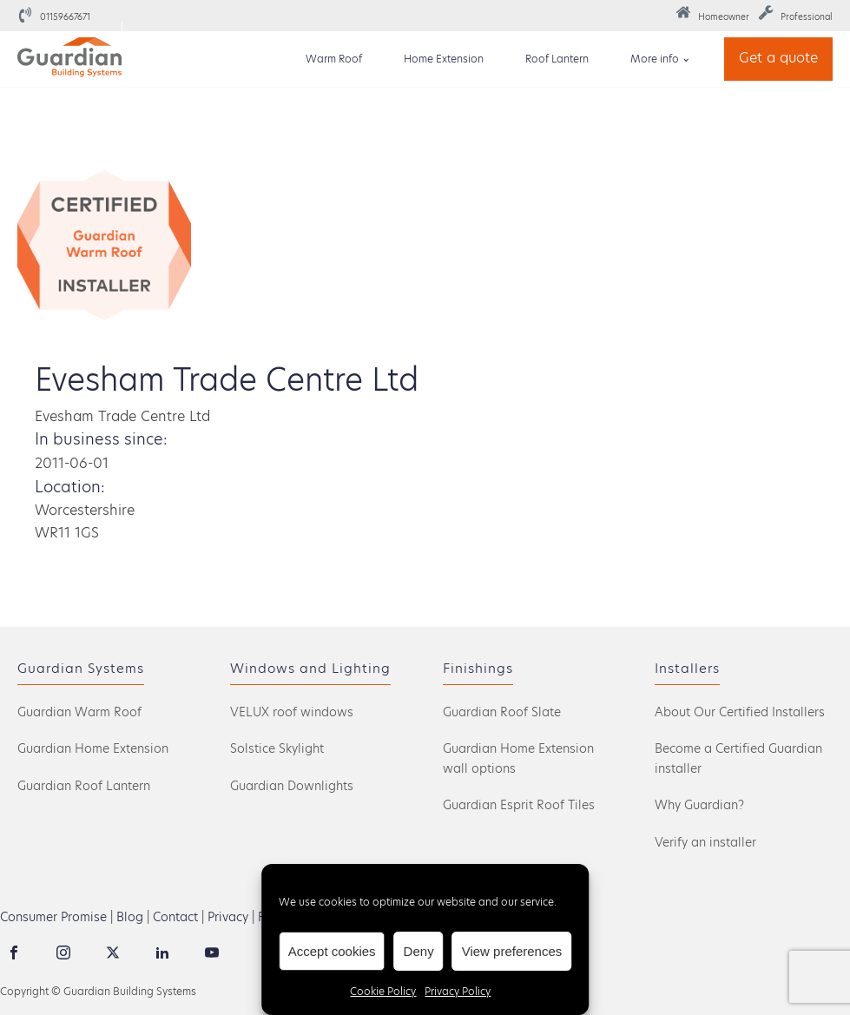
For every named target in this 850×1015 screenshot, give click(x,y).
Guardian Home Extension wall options (518, 758)
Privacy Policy (458, 991)
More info (654, 58)
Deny (419, 951)
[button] (712, 15)
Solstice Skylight (277, 748)
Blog (129, 917)
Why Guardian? (699, 805)
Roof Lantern (557, 58)
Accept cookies (332, 951)
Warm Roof (334, 58)
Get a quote (778, 58)
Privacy (228, 917)
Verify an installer (705, 842)
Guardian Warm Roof (79, 712)
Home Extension (444, 58)
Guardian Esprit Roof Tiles (519, 805)
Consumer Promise (53, 917)
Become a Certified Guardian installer (738, 758)
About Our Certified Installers (740, 712)
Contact (175, 917)
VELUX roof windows (291, 712)
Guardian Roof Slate (502, 712)
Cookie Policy (383, 991)
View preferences (512, 951)
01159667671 (65, 16)
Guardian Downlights (291, 785)
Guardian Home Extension (92, 748)
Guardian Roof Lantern (83, 785)
